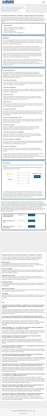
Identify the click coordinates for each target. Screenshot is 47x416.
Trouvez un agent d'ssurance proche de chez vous (12, 7)
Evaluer (37, 176)
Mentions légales (23, 413)
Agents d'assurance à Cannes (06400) (11, 9)
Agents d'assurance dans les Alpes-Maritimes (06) (13, 8)
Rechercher (31, 215)
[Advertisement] (24, 241)
